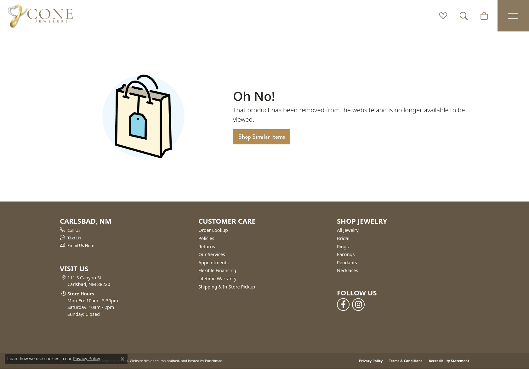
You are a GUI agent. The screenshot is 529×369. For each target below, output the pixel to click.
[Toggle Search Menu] (464, 15)
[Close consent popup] (122, 359)
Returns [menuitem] (206, 246)
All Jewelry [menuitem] (348, 230)
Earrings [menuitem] (346, 254)
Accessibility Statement (449, 360)
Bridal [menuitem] (343, 238)
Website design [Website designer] (142, 360)
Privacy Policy (371, 360)
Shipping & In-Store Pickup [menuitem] (226, 287)
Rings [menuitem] (343, 246)
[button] (126, 221)
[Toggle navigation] (513, 15)
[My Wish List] (443, 15)
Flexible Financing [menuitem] (217, 270)
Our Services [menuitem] (211, 254)
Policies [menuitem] (206, 238)
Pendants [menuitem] (347, 263)
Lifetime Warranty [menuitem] (217, 279)
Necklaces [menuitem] (347, 270)
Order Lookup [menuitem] (213, 230)
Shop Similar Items (261, 136)
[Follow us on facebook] (343, 304)
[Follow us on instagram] (358, 304)
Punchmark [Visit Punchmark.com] (214, 360)
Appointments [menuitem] (213, 263)
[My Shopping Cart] (484, 15)
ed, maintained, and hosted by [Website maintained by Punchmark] (179, 360)
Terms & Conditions (405, 360)
